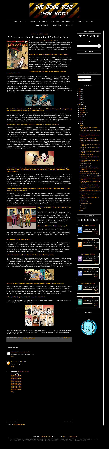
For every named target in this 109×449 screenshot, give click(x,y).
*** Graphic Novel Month (86, 203)
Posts (80, 76)
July (81, 116)
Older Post (67, 421)
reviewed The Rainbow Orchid (47, 40)
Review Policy (35, 21)
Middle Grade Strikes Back (62, 25)
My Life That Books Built (85, 21)
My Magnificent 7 (68, 21)
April (81, 123)
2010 (80, 104)
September (83, 112)
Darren (85, 228)
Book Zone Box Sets (43, 25)
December (82, 106)
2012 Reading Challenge (88, 297)
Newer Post (12, 421)
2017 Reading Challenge (88, 225)
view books (97, 234)
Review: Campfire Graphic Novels (88, 138)
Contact (45, 21)
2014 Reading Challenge (88, 269)
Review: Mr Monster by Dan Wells (88, 171)
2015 (80, 93)
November (82, 108)
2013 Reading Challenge (88, 283)
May (81, 121)
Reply (12, 356)
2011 (80, 102)
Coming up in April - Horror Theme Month (90, 130)
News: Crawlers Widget (85, 163)
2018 (80, 89)
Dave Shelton (14, 352)
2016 (80, 91)
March (81, 125)
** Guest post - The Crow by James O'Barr (90, 176)
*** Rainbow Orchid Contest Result (88, 133)
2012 (80, 99)
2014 (80, 95)
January (82, 208)
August (82, 114)
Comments (81, 79)
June (81, 119)
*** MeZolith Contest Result (86, 154)
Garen (12, 362)
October (82, 110)
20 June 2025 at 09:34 (23, 371)
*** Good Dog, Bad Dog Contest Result (89, 173)
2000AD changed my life (86, 166)
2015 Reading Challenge (88, 254)
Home (16, 21)
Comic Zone (55, 21)
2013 (80, 97)
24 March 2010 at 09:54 (20, 362)
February (82, 206)
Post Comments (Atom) (19, 424)
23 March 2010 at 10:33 (24, 352)
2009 (80, 210)
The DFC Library (84, 201)
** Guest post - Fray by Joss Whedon (89, 185)
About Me (23, 21)
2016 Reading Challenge (88, 240)
